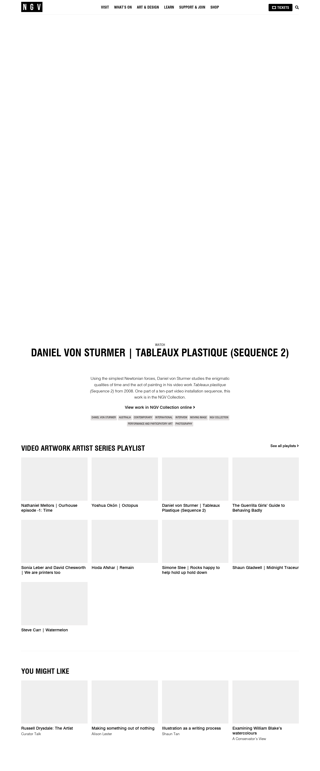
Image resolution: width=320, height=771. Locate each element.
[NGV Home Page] (31, 7)
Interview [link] (181, 417)
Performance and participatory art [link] (150, 424)
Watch (160, 345)
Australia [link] (125, 417)
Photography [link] (184, 424)
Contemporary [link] (143, 417)
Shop (214, 7)
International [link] (163, 417)
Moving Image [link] (198, 417)
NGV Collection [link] (219, 417)
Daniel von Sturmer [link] (104, 417)
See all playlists (284, 446)
